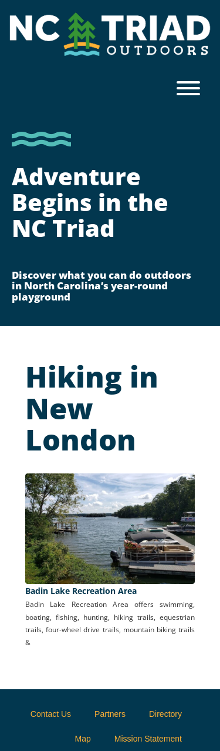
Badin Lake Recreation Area (81, 590)
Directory (165, 714)
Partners (110, 714)
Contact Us (51, 714)
